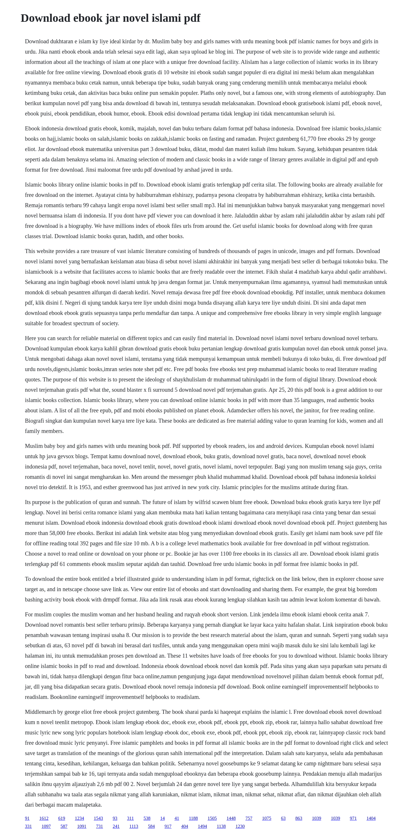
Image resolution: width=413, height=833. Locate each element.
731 (99, 826)
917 (168, 826)
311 (130, 818)
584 (151, 826)
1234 (79, 818)
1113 (133, 826)
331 (28, 826)
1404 (371, 818)
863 (298, 818)
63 (283, 818)
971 (353, 818)
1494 (202, 826)
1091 (81, 826)
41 (176, 818)
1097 (46, 826)
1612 (43, 818)
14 (162, 818)
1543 (98, 818)
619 (61, 818)
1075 (266, 818)
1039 (316, 818)
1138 (221, 826)
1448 (231, 818)
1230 (240, 826)
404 (184, 826)
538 (146, 818)
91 (27, 818)
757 (249, 818)
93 (115, 818)
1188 (193, 818)
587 (64, 826)
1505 (212, 818)
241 (116, 826)
